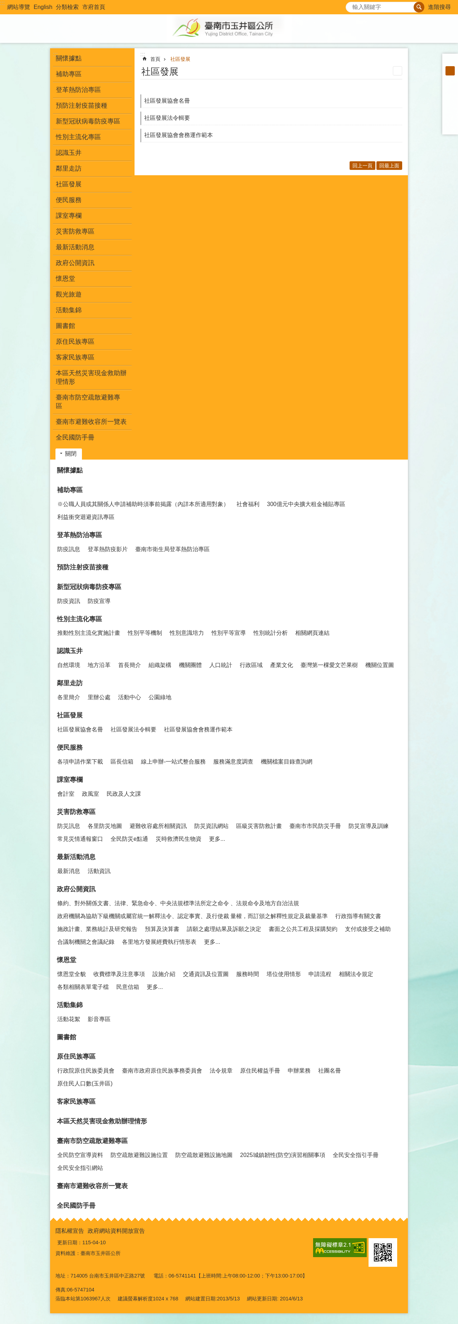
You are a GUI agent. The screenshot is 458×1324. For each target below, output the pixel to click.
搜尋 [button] (419, 7)
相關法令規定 (356, 974)
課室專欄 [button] (69, 215)
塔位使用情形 (284, 974)
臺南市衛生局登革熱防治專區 (172, 549)
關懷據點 (69, 58)
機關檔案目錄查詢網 (286, 762)
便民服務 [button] (69, 199)
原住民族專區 (76, 1056)
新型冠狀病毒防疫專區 (89, 586)
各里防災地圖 (105, 826)
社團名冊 (329, 1071)
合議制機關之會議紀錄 (85, 942)
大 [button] (450, 80)
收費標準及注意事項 (119, 974)
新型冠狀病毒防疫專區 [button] (88, 121)
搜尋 (351, 5)
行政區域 (251, 665)
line (450, 117)
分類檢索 (67, 7)
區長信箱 (122, 762)
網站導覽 (18, 7)
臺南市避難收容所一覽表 (91, 421)
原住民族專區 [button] (75, 341)
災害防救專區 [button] (75, 231)
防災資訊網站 (211, 826)
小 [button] (450, 61)
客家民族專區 (75, 357)
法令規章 (221, 1071)
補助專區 (70, 490)
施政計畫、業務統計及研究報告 (97, 929)
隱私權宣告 (69, 1231)
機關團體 (190, 665)
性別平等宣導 (228, 633)
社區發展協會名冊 (167, 101)
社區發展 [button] (69, 184)
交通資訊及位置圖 (206, 974)
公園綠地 (159, 697)
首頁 (155, 59)
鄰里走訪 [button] (69, 168)
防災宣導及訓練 (369, 826)
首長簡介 (129, 665)
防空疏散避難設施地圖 (204, 1155)
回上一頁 (362, 165)
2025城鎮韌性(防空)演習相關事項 (282, 1155)
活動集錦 (70, 1005)
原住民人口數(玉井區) (85, 1083)
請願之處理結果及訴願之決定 (224, 929)
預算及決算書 (162, 929)
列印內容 (397, 70)
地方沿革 (99, 665)
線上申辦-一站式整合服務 (173, 762)
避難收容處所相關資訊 (158, 826)
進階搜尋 (439, 7)
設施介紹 (163, 974)
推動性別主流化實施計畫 (88, 633)
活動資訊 (99, 871)
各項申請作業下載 (80, 762)
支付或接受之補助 (368, 929)
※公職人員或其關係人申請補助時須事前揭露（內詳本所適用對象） (143, 504)
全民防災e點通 (129, 839)
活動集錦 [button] (69, 310)
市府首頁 (93, 7)
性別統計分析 (270, 633)
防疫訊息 (68, 549)
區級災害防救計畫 (259, 826)
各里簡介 (68, 697)
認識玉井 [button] (69, 152)
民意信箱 (127, 987)
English (43, 7)
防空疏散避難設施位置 (139, 1155)
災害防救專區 (76, 811)
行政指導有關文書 (358, 916)
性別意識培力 (187, 633)
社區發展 (180, 59)
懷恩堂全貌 (71, 974)
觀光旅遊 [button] (69, 294)
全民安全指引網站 (80, 1168)
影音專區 (99, 1019)
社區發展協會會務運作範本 (178, 135)
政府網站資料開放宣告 (116, 1231)
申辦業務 (299, 1071)
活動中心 (129, 697)
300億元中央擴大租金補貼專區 (306, 504)
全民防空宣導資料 (80, 1155)
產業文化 (281, 665)
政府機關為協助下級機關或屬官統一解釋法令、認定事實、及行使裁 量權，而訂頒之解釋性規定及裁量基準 (192, 916)
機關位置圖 (379, 665)
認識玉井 (70, 650)
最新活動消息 (76, 856)
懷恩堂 (66, 959)
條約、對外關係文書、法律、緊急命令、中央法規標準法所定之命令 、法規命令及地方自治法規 (178, 903)
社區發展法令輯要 (167, 118)
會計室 (65, 794)
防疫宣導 (99, 601)
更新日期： (69, 1242)
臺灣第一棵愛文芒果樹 (329, 665)
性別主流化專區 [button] (78, 137)
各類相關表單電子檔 (83, 987)
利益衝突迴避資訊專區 (85, 517)
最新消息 (68, 871)
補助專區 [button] (69, 74)
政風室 (90, 794)
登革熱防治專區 (79, 535)
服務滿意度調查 (233, 762)
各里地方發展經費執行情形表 (159, 942)
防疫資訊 (68, 601)
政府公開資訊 (76, 889)
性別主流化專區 (79, 619)
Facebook (450, 89)
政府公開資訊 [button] (75, 262)
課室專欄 (70, 779)
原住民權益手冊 (260, 1071)
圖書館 (65, 325)
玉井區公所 (229, 28)
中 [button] (450, 70)
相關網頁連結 (312, 633)
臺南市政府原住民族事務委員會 (162, 1071)
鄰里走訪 (70, 683)
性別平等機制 (145, 633)
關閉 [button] (71, 454)
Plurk (450, 98)
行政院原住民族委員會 (85, 1071)
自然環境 (68, 665)
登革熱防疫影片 (108, 549)
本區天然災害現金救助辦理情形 (91, 377)
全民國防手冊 (75, 437)
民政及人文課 (124, 794)
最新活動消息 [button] (75, 247)
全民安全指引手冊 (356, 1155)
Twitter (450, 108)
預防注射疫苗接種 (81, 105)
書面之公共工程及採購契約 (303, 929)
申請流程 (319, 974)
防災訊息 (68, 826)
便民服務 (70, 747)
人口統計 (220, 665)
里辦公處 (99, 697)
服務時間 (247, 974)
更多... (217, 839)
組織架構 (159, 665)
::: (2, 3)
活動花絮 (68, 1019)
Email (450, 126)
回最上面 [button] (389, 165)
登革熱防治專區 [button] (78, 89)
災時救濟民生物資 (178, 839)
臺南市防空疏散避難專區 (92, 1140)
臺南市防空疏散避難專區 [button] (88, 402)
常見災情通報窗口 (80, 839)
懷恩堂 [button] (65, 278)
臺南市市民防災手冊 (315, 826)
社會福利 (248, 504)
